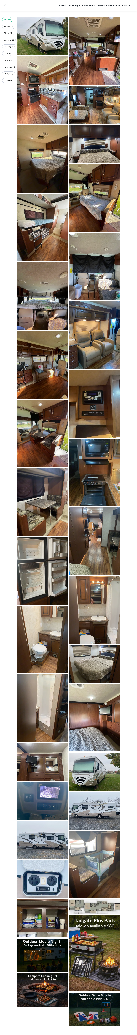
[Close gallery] (5, 5)
